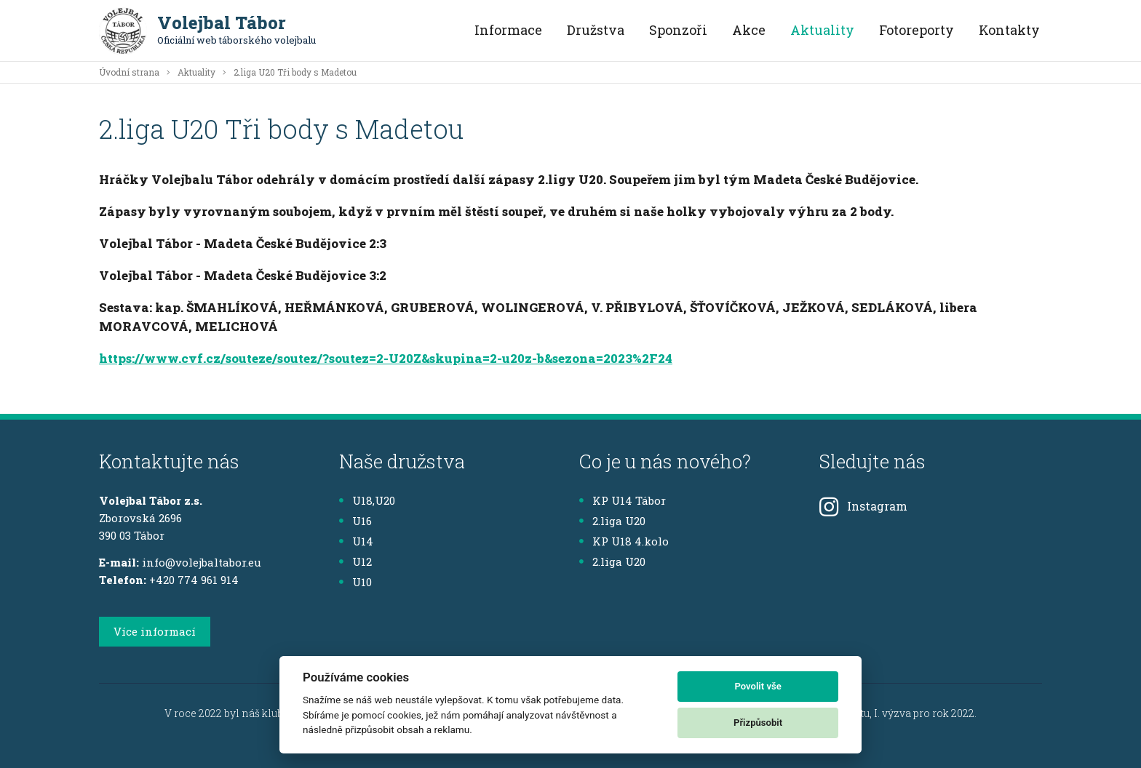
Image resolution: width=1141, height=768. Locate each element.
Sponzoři (678, 30)
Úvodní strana (129, 72)
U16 (355, 520)
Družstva (595, 30)
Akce (749, 30)
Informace (508, 30)
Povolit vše (757, 686)
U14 (356, 541)
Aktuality (822, 30)
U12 (355, 561)
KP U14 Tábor (622, 500)
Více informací (155, 631)
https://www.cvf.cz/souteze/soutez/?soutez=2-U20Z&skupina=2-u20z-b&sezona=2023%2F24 (385, 358)
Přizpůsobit (758, 722)
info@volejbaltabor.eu (201, 562)
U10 (355, 582)
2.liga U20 (612, 520)
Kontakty (1009, 30)
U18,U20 (367, 500)
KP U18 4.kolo (624, 541)
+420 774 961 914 (194, 579)
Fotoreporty (916, 30)
